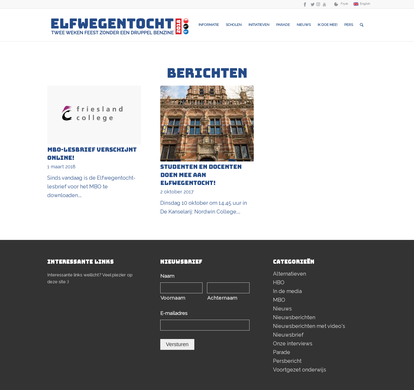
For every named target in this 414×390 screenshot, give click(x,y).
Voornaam (173, 298)
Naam (168, 276)
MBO (279, 300)
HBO (278, 282)
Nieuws (282, 308)
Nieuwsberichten (294, 317)
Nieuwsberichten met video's (309, 326)
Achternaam (222, 298)
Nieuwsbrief (288, 335)
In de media (287, 291)
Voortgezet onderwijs (299, 369)
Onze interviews (292, 343)
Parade (281, 352)
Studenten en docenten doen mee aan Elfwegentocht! (201, 175)
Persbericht (287, 361)
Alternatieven (289, 274)
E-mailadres (175, 313)
